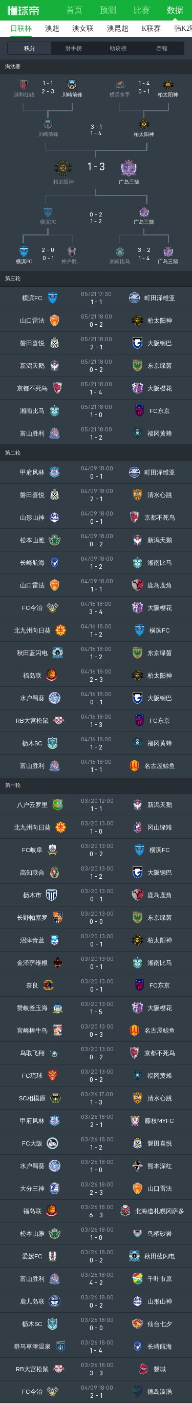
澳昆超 (118, 28)
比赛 (142, 10)
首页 (74, 10)
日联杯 (21, 28)
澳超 (52, 28)
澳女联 (83, 28)
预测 (108, 10)
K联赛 (151, 28)
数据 (175, 10)
